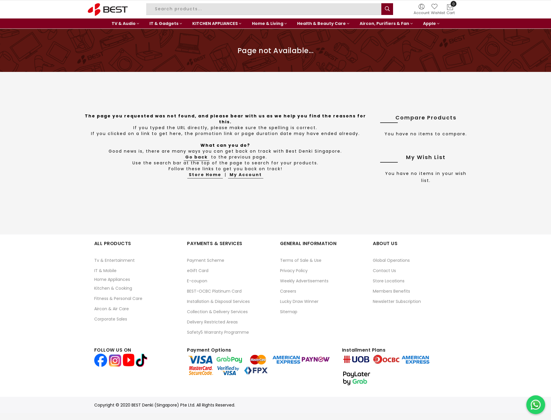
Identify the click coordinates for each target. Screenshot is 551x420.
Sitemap (288, 312)
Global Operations (391, 260)
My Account (246, 175)
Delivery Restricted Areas (212, 322)
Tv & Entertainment (114, 260)
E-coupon (197, 281)
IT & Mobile (105, 271)
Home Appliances (112, 279)
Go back (196, 157)
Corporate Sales (110, 319)
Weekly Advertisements (304, 281)
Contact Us (384, 271)
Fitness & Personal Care (118, 298)
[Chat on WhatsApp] (535, 404)
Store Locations (389, 281)
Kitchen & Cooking (113, 288)
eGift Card (197, 271)
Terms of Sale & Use (300, 260)
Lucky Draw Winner (299, 301)
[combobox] (264, 9)
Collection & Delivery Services (217, 312)
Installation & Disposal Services (218, 301)
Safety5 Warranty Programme (218, 332)
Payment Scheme (205, 260)
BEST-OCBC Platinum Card (214, 291)
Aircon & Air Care (111, 309)
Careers (288, 291)
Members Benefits (391, 291)
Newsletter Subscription (397, 301)
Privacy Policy (294, 271)
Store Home (205, 175)
